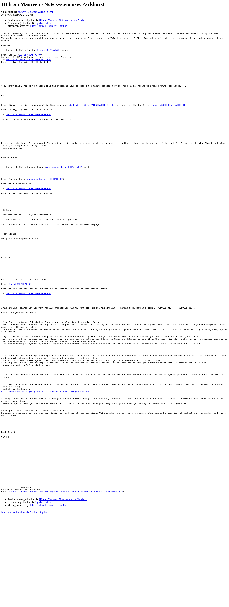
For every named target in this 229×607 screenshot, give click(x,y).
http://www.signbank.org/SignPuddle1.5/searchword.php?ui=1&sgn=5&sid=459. (46, 463)
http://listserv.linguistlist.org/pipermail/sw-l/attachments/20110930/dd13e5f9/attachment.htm (66, 583)
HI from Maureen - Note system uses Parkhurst (63, 20)
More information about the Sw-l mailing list (24, 604)
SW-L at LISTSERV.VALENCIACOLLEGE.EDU (28, 65)
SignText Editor (43, 23)
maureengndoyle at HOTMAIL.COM (64, 194)
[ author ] (63, 26)
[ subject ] (53, 26)
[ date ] (33, 26)
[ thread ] (42, 26)
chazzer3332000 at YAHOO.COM (35, 12)
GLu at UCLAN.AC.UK (48, 53)
